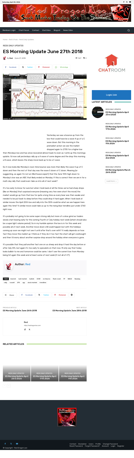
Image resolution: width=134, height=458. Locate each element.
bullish (31, 279)
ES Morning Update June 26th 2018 (20, 310)
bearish (13, 279)
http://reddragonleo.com (32, 325)
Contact (35, 30)
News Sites (68, 30)
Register (120, 446)
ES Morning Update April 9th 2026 (72, 377)
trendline (43, 282)
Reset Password (76, 446)
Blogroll (57, 30)
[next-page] (8, 385)
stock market (32, 282)
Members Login (9, 30)
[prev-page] (4, 385)
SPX (18, 282)
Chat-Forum (24, 30)
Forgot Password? (92, 446)
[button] (128, 30)
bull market (23, 279)
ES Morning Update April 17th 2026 (44, 377)
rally (5, 282)
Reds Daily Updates (26, 39)
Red (11, 58)
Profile (98, 444)
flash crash (57, 279)
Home (5, 39)
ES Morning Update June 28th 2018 (70, 310)
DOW (38, 279)
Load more (112, 181)
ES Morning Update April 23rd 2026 (16, 377)
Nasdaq (77, 279)
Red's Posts (13, 39)
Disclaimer (82, 444)
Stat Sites (46, 30)
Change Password (110, 444)
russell (12, 282)
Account (105, 446)
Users (91, 444)
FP (64, 279)
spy (24, 282)
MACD (70, 279)
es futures (46, 279)
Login (113, 446)
